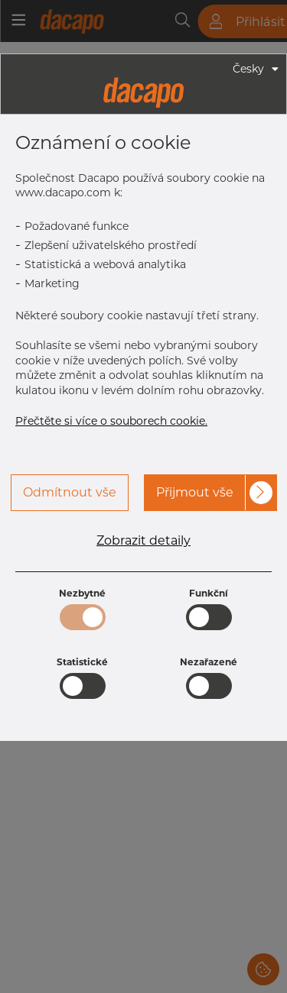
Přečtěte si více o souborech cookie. (111, 421)
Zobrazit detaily (143, 541)
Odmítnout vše (69, 492)
